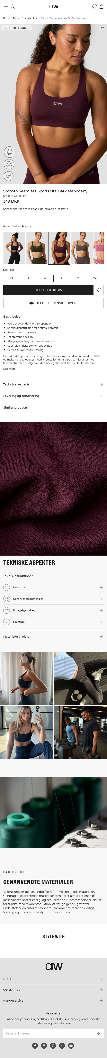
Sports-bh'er (30, 18)
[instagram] (44, 1046)
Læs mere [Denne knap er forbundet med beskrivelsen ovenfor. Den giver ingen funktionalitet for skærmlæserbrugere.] (9, 368)
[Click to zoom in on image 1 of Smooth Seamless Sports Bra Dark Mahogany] (53, 104)
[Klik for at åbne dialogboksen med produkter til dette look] (26, 678)
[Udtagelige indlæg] (9, 176)
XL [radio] (78, 278)
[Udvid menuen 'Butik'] (53, 979)
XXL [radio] (95, 278)
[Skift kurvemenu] (101, 6)
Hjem (6, 18)
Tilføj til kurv (48, 290)
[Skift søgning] (12, 6)
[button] (53, 396)
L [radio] (62, 278)
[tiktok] (62, 1046)
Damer (16, 18)
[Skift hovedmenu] (5, 6)
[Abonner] (98, 1033)
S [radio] (28, 278)
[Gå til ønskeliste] (94, 6)
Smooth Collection (14, 195)
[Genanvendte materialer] (9, 165)
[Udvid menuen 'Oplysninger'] (53, 989)
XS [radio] (11, 278)
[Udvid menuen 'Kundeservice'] (53, 1000)
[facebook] (35, 1046)
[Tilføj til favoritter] (99, 290)
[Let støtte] (9, 153)
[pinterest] (53, 1046)
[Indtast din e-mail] (48, 1033)
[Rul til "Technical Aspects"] (53, 384)
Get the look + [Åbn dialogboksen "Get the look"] (17, 27)
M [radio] (45, 278)
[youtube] (71, 1046)
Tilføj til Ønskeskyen (53, 303)
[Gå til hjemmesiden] (53, 6)
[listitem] (14, 248)
